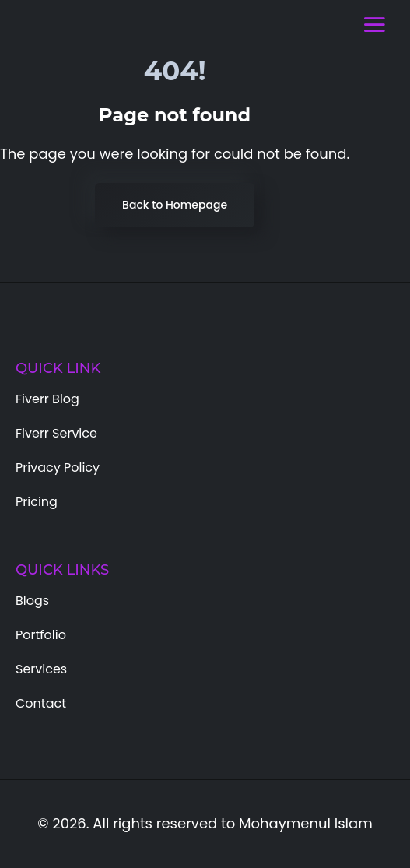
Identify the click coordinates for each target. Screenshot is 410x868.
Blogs (32, 601)
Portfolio (41, 635)
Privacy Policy (58, 467)
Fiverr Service (56, 433)
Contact (41, 703)
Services (41, 669)
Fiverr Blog (47, 399)
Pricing (37, 502)
